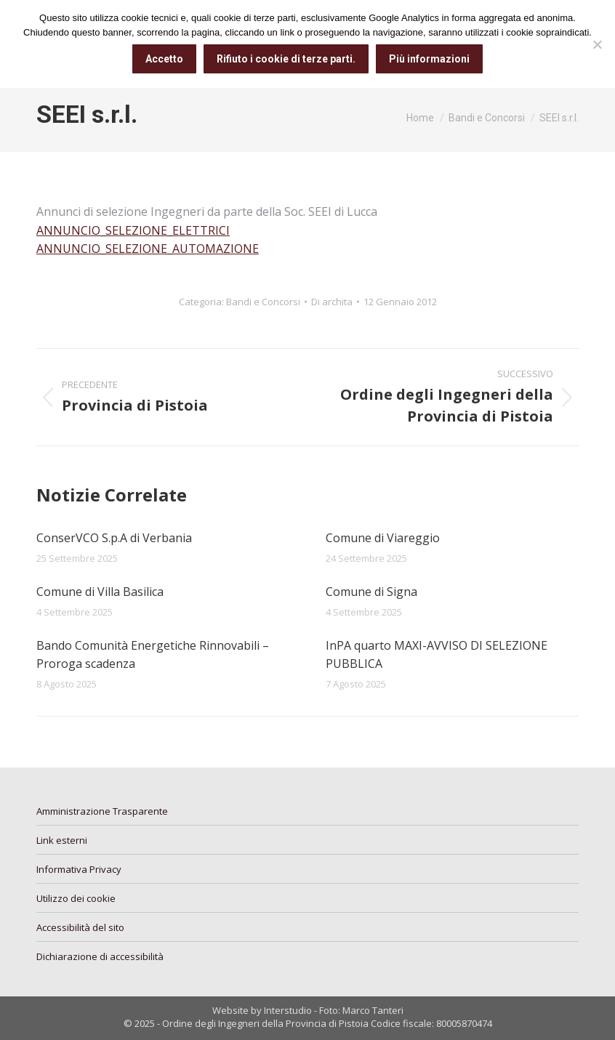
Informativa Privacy (78, 869)
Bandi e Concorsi (263, 301)
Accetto (164, 59)
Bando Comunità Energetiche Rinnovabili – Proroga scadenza (152, 654)
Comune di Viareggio (383, 538)
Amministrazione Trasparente (102, 811)
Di (332, 301)
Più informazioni (429, 59)
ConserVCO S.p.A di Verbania (114, 538)
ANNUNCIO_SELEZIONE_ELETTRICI (133, 230)
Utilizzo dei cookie (76, 898)
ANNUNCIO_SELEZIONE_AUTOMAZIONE (147, 249)
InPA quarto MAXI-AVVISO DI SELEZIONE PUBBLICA (436, 654)
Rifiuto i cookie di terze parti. (286, 59)
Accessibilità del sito (80, 927)
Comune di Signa (371, 592)
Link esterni (61, 840)
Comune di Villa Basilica (100, 592)
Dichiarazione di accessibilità (100, 956)
